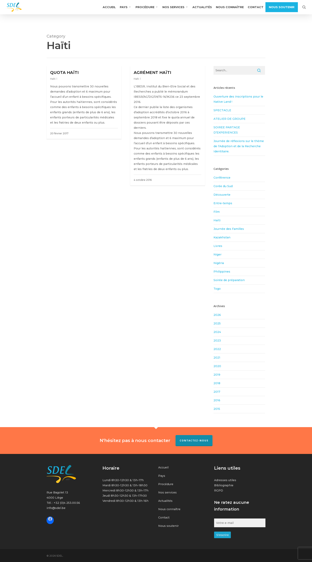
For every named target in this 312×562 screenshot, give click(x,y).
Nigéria (219, 263)
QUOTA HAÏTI (64, 72)
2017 (217, 392)
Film (217, 212)
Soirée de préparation (229, 280)
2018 (217, 383)
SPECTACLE (222, 110)
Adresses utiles (225, 480)
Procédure (165, 484)
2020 (217, 366)
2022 (217, 349)
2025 (217, 323)
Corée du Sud (223, 186)
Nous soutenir (168, 526)
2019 (217, 374)
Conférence (222, 177)
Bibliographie (223, 485)
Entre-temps (223, 203)
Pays (161, 476)
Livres (218, 246)
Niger (217, 254)
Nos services (167, 492)
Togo (217, 288)
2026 (217, 315)
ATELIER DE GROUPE (230, 119)
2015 (217, 409)
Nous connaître (169, 509)
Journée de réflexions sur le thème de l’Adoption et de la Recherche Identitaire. (239, 146)
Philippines (222, 271)
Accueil (163, 467)
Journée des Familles (229, 229)
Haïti (53, 78)
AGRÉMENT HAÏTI (152, 72)
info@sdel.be (56, 508)
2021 (217, 357)
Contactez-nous (194, 440)
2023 (217, 340)
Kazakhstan (222, 237)
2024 (217, 332)
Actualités (165, 501)
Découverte (222, 194)
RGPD (218, 490)
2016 (217, 400)
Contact (164, 517)
